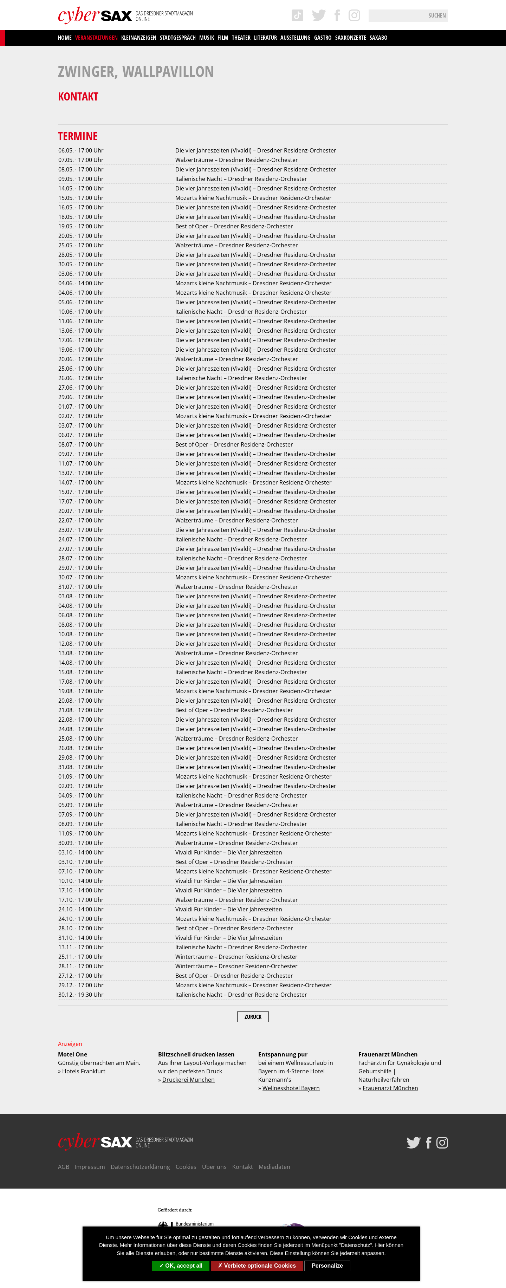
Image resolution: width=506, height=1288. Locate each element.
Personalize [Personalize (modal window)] (327, 1266)
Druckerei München (188, 1080)
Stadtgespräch (178, 37)
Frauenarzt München (390, 1088)
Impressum (90, 1167)
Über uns (214, 1167)
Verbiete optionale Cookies (257, 1266)
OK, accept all (180, 1266)
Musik (206, 37)
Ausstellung (295, 37)
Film (223, 37)
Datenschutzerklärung (140, 1167)
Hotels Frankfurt (83, 1071)
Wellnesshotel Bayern (291, 1088)
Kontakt (242, 1167)
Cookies (186, 1167)
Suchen (437, 15)
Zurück (253, 1017)
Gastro (323, 37)
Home (65, 37)
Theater (241, 37)
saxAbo (379, 37)
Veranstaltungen (96, 37)
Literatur (265, 37)
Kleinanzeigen (138, 37)
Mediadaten (274, 1167)
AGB (63, 1167)
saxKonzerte (350, 37)
